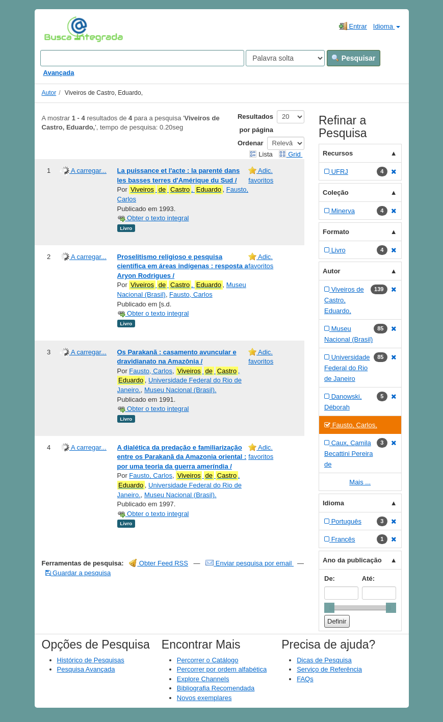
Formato (336, 232)
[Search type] (285, 58)
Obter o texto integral (153, 218)
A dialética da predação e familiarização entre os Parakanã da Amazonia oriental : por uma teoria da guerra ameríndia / (182, 457)
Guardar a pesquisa (78, 573)
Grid (290, 154)
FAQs (305, 679)
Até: (368, 578)
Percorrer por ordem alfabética (222, 669)
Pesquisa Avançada (86, 669)
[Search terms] (142, 58)
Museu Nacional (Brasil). (180, 390)
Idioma (386, 26)
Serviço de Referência (329, 669)
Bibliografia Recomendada (215, 688)
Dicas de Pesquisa (324, 660)
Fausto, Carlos (191, 294)
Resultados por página (255, 123)
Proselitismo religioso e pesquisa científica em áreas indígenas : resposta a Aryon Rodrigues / (182, 266)
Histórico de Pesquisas (90, 660)
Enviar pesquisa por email (249, 563)
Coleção (336, 192)
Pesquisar (353, 58)
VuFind (60, 29)
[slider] (329, 608)
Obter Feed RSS (158, 563)
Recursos (338, 153)
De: (329, 578)
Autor (49, 92)
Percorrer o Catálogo (208, 660)
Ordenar (251, 143)
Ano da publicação (352, 560)
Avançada (58, 72)
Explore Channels (203, 679)
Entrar (353, 26)
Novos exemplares (204, 698)
